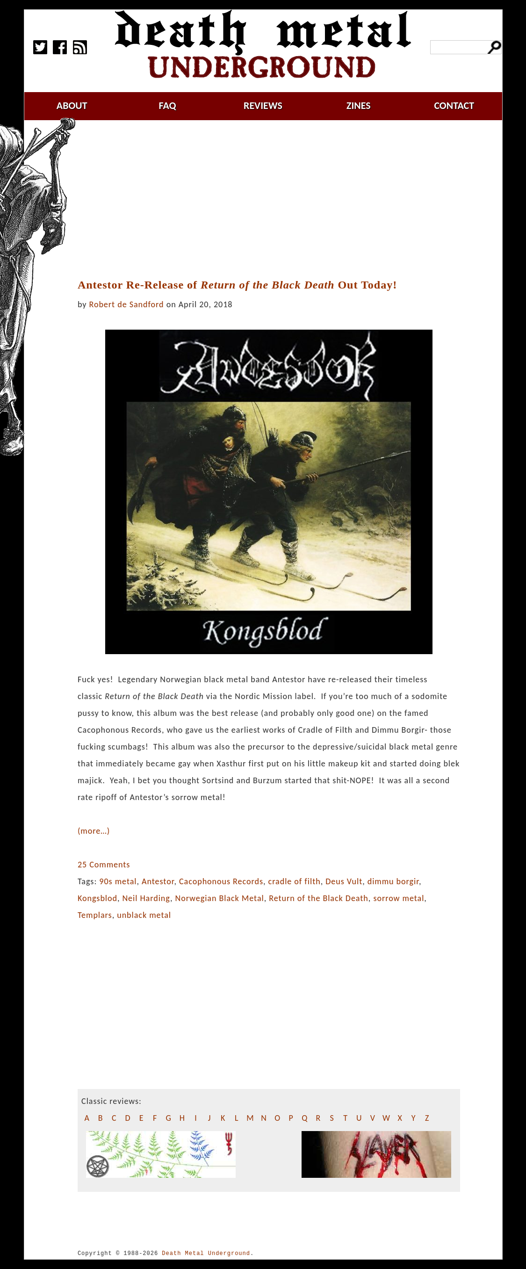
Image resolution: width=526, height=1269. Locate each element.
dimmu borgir (393, 881)
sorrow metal (398, 898)
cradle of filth (294, 881)
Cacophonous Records (221, 881)
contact (454, 105)
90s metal (118, 881)
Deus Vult (343, 881)
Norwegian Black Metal (219, 898)
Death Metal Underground (206, 1253)
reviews (263, 105)
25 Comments (104, 864)
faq (167, 105)
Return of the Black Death (318, 898)
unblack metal (144, 915)
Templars (95, 915)
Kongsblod (97, 898)
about (72, 105)
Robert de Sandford (126, 304)
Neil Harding (146, 898)
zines (358, 105)
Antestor (158, 881)
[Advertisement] (274, 199)
